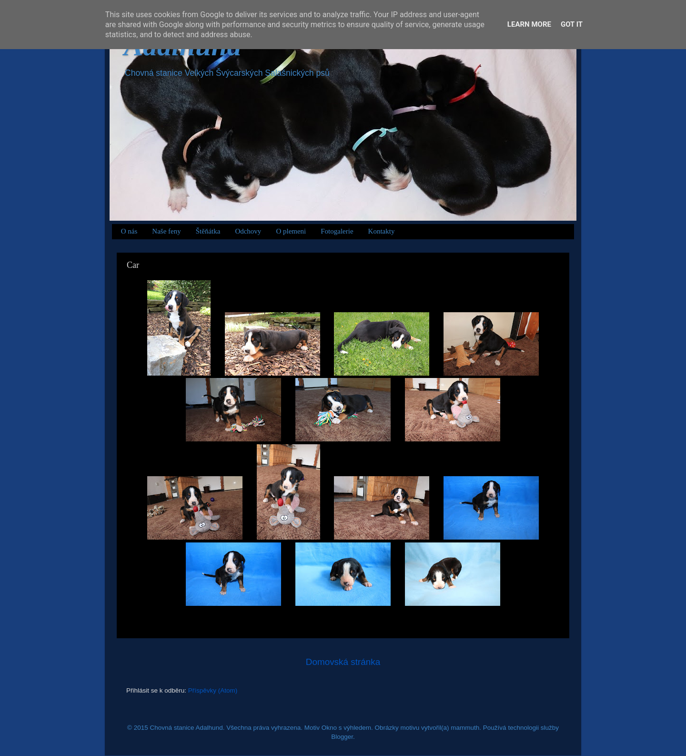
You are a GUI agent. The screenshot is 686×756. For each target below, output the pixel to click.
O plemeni (291, 231)
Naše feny (166, 231)
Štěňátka (208, 231)
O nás (129, 231)
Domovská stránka (343, 662)
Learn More (529, 24)
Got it (572, 24)
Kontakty (381, 231)
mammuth (465, 727)
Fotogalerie (337, 231)
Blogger (342, 736)
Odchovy (248, 231)
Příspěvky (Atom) (213, 690)
